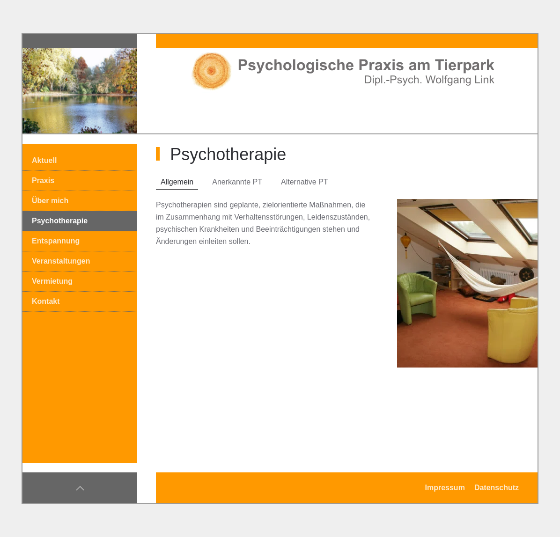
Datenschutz (496, 488)
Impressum (445, 488)
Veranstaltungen (61, 261)
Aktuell (44, 160)
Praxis (43, 180)
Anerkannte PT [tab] (237, 182)
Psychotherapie (60, 221)
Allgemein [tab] (177, 182)
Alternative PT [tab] (304, 182)
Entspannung (56, 241)
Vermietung (52, 281)
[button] (80, 488)
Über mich (50, 201)
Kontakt (46, 301)
